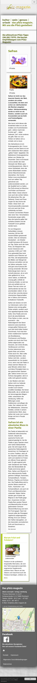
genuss (23, 19)
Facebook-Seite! (20, 646)
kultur (6, 19)
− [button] (5, 613)
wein (14, 19)
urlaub (6, 22)
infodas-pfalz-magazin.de (17, 603)
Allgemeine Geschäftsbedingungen (15, 659)
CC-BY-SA (31, 630)
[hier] (5, 578)
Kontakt (5, 655)
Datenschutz (7, 664)
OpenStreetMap (19, 630)
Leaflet (11, 630)
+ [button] (5, 610)
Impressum (14, 655)
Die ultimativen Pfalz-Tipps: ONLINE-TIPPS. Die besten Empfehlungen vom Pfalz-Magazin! (15, 38)
